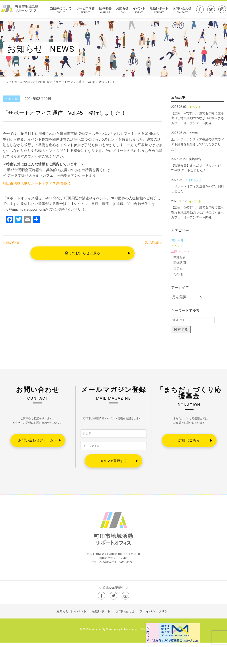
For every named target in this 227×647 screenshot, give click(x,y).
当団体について (58, 12)
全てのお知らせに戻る (82, 253)
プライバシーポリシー (155, 615)
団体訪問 (179, 262)
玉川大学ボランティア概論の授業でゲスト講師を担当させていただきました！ (197, 144)
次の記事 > (153, 242)
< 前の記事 (11, 242)
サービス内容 (83, 12)
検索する (181, 329)
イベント (137, 12)
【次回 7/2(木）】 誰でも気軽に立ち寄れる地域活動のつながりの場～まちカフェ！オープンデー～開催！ (197, 118)
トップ (7, 82)
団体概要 (103, 12)
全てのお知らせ (25, 82)
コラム (178, 268)
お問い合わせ (179, 12)
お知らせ (120, 12)
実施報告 (179, 257)
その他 (178, 274)
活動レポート (156, 12)
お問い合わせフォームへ (37, 440)
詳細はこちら (189, 440)
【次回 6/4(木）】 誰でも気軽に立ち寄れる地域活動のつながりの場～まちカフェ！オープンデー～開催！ (197, 212)
